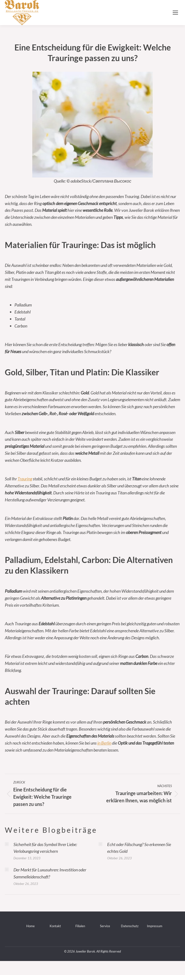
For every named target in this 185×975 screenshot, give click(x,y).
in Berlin (104, 743)
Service (105, 926)
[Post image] (7, 844)
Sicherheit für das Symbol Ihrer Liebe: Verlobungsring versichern (45, 848)
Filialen (80, 926)
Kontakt (55, 926)
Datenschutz (130, 926)
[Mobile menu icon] (175, 12)
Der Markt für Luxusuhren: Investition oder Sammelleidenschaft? (49, 873)
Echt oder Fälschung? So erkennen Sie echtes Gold (139, 848)
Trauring (25, 478)
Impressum (154, 926)
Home (30, 926)
